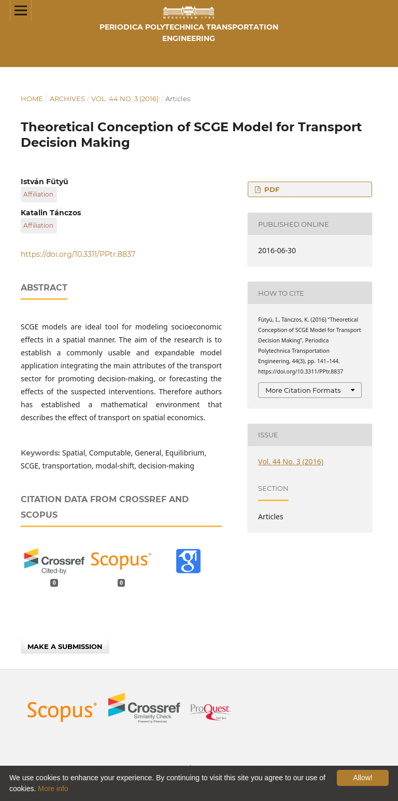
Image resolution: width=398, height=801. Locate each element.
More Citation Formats (302, 390)
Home (32, 98)
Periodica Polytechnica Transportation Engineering (189, 32)
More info (53, 788)
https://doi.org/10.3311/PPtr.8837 (78, 254)
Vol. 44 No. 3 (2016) (125, 98)
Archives (67, 98)
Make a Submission (65, 646)
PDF (270, 189)
